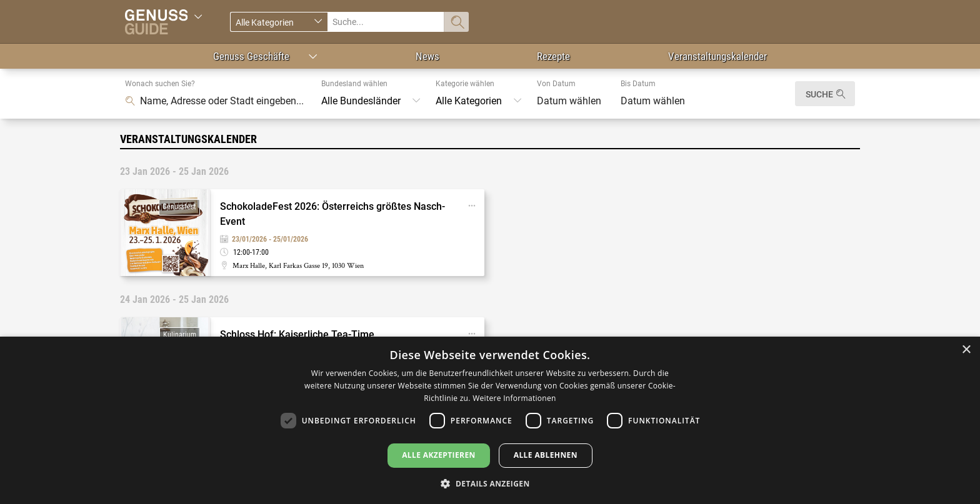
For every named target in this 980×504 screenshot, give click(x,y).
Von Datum (556, 83)
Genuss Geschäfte (251, 56)
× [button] (966, 350)
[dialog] (490, 420)
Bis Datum (638, 83)
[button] (489, 483)
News (427, 56)
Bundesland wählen (354, 83)
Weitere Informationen (514, 398)
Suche (819, 94)
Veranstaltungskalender (717, 56)
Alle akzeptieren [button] (439, 455)
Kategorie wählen (465, 83)
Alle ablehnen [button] (546, 455)
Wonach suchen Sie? (160, 83)
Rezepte (553, 56)
